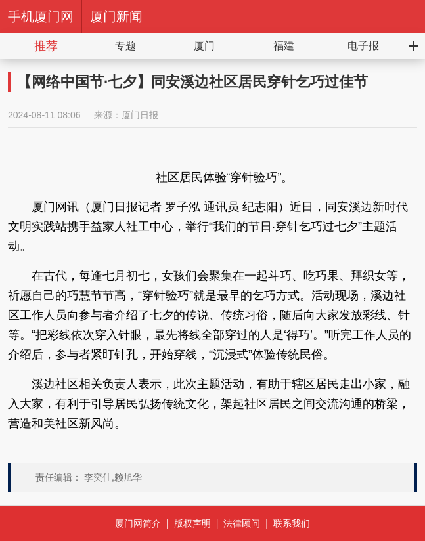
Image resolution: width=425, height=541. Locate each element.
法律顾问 (241, 523)
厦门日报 (140, 115)
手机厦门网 (41, 16)
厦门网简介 (138, 523)
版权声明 (192, 523)
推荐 (46, 46)
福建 (283, 45)
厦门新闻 (116, 16)
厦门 (204, 45)
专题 (125, 45)
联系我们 (291, 523)
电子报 (363, 45)
